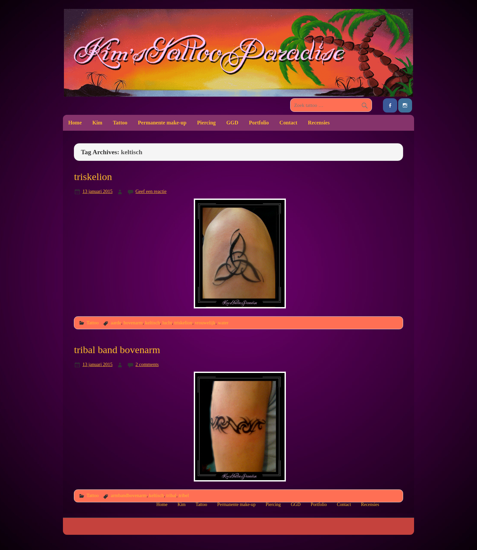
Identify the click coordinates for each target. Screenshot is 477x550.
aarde (116, 322)
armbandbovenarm (128, 495)
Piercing (206, 122)
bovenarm (133, 322)
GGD (232, 122)
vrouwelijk (205, 322)
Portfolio (259, 122)
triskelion (93, 176)
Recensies (319, 122)
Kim (97, 122)
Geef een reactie (151, 191)
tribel (184, 495)
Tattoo (120, 122)
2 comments (147, 364)
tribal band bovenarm (117, 349)
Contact (288, 122)
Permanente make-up (162, 122)
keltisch (152, 322)
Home (75, 122)
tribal (171, 495)
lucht (167, 322)
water (223, 322)
